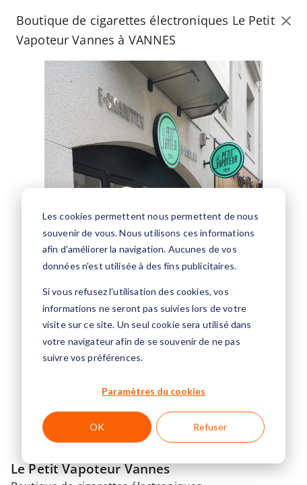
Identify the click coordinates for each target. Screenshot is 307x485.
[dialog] (153, 325)
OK (97, 426)
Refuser (210, 426)
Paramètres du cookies (153, 391)
